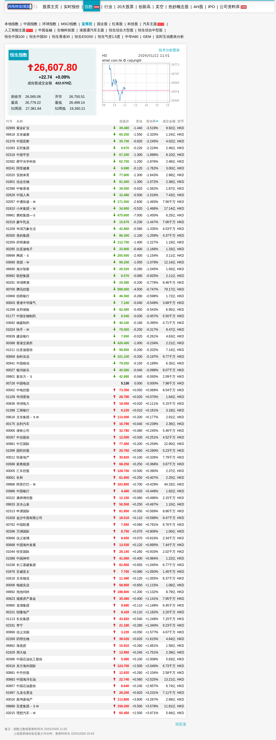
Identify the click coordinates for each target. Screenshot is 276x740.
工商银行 (22, 410)
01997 (10, 693)
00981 (10, 444)
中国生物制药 (26, 316)
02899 (10, 128)
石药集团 (22, 148)
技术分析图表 (169, 50)
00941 (10, 363)
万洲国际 (22, 531)
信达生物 (22, 182)
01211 (10, 350)
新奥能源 (22, 464)
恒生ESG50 (84, 37)
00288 (10, 531)
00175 (10, 424)
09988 (10, 484)
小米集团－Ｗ (26, 208)
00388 (10, 343)
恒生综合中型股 (150, 30)
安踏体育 (22, 175)
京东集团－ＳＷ (27, 417)
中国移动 (22, 363)
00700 (10, 289)
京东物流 (22, 578)
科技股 (132, 24)
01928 (10, 518)
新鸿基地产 (24, 699)
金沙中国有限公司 (29, 518)
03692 (10, 323)
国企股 (102, 24)
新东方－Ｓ (24, 377)
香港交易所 (24, 343)
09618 (10, 417)
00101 (10, 612)
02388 (10, 188)
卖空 (160, 6)
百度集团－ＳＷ (27, 706)
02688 (10, 464)
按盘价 (124, 121)
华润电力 (22, 404)
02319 (10, 222)
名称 (19, 121)
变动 (139, 121)
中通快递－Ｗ (26, 202)
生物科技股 (66, 30)
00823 (10, 599)
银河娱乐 (22, 370)
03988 (10, 491)
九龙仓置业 (24, 693)
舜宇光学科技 (26, 161)
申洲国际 (22, 511)
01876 (10, 572)
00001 (10, 478)
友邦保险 (22, 310)
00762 (10, 525)
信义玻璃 (22, 538)
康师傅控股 (24, 498)
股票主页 (51, 6)
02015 (10, 713)
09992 (10, 592)
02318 (10, 155)
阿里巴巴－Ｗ (26, 484)
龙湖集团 (22, 605)
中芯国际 (22, 444)
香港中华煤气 (26, 303)
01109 (10, 397)
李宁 (19, 625)
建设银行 (22, 336)
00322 (10, 498)
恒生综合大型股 (121, 30)
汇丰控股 (22, 471)
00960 (10, 605)
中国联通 (22, 525)
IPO (211, 6)
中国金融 (45, 30)
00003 (10, 303)
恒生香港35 (61, 37)
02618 (10, 578)
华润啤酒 (22, 282)
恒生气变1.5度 (109, 37)
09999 (10, 255)
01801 (10, 182)
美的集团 (22, 235)
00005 (10, 471)
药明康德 (22, 242)
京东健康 (22, 134)
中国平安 (22, 155)
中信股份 (22, 437)
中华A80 (131, 37)
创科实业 (22, 357)
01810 (10, 208)
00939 (10, 336)
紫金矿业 (22, 128)
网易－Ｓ (22, 255)
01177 (10, 316)
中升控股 (22, 673)
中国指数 (30, 24)
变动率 (152, 121)
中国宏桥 (22, 141)
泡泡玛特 (22, 592)
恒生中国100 (15, 37)
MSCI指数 (69, 24)
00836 (10, 404)
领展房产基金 (26, 599)
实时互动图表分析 (170, 37)
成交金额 (169, 121)
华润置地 (22, 397)
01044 (10, 552)
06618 (10, 134)
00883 (10, 679)
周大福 (21, 652)
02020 (10, 175)
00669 (10, 357)
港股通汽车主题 (92, 30)
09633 (10, 504)
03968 (10, 296)
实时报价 (72, 6)
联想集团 (22, 276)
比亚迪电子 (24, 249)
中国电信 (22, 383)
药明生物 (22, 639)
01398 (10, 410)
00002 (10, 390)
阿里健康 (22, 168)
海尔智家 (22, 269)
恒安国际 (22, 552)
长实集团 (22, 619)
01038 (10, 565)
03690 (10, 262)
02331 (10, 625)
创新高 (145, 6)
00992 (10, 276)
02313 (10, 511)
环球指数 (49, 24)
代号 (9, 121)
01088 (10, 558)
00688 (10, 545)
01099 (10, 451)
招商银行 (22, 296)
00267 (10, 437)
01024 (10, 330)
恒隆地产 (22, 612)
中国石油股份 (26, 686)
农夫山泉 (22, 504)
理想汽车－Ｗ (26, 713)
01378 (10, 141)
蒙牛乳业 (22, 222)
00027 (10, 370)
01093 (10, 148)
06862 (10, 646)
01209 (10, 229)
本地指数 (12, 24)
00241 (10, 168)
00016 (10, 699)
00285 (10, 249)
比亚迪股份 (24, 350)
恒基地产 (22, 457)
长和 (19, 478)
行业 (108, 6)
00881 (10, 673)
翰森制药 (22, 323)
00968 (10, 632)
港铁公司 (22, 431)
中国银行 (22, 491)
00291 (10, 282)
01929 (10, 652)
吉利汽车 (22, 424)
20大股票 (125, 6)
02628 (10, 195)
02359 (10, 242)
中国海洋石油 (26, 679)
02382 (10, 161)
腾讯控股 (22, 289)
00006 (10, 585)
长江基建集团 (26, 565)
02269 (10, 639)
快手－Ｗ (22, 330)
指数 (89, 6)
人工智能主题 (15, 30)
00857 (10, 686)
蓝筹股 (87, 24)
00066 (10, 431)
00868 (10, 538)
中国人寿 (22, 195)
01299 (10, 310)
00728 (10, 383)
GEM (147, 37)
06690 (10, 269)
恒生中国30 (38, 37)
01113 (10, 619)
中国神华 (22, 558)
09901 (10, 377)
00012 (10, 457)
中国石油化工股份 (29, 659)
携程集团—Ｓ (26, 215)
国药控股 (22, 451)
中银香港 (22, 188)
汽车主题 (150, 24)
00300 (10, 235)
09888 (10, 706)
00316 (10, 666)
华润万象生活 (26, 229)
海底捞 (21, 646)
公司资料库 (230, 6)
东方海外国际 (26, 666)
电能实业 (22, 585)
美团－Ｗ (22, 262)
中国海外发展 (26, 545)
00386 (10, 659)
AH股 (198, 6)
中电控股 (22, 390)
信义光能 (22, 632)
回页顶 (180, 724)
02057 (10, 202)
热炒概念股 (178, 6)
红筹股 (117, 24)
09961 (10, 215)
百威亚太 (22, 572)
